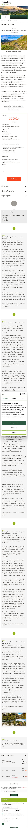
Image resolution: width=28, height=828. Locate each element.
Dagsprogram (6, 196)
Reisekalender (14, 784)
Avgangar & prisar (7, 755)
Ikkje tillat (14, 432)
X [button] (25, 799)
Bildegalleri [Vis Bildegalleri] (8, 30)
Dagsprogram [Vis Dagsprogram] (23, 30)
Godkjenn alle (14, 423)
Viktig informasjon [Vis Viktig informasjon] (15, 30)
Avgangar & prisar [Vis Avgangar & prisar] (14, 32)
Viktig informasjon (7, 191)
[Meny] (22, 17)
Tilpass (14, 427)
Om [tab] (23, 398)
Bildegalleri (5, 186)
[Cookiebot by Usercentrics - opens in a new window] (20, 394)
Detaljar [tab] (14, 398)
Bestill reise (14, 179)
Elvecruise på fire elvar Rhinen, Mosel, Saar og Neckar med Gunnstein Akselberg (12, 788)
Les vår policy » (5, 821)
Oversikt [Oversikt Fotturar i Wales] (3, 30)
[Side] (5, 17)
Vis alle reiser (14, 795)
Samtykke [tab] (5, 398)
